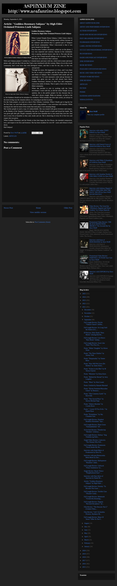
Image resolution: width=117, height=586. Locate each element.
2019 (84, 554)
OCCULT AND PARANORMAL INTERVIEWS (96, 50)
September (88, 320)
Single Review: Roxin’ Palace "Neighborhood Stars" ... (93, 472)
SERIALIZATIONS (86, 99)
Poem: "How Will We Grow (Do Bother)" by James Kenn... (94, 365)
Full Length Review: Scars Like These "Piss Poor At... (94, 344)
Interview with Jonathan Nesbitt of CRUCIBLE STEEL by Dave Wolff (101, 175)
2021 (84, 307)
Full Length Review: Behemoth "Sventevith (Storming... (94, 498)
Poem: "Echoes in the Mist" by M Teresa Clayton (95, 370)
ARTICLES (13, 136)
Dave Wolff (93, 111)
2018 (84, 557)
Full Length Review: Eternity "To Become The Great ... (95, 487)
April (86, 536)
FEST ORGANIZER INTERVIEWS (92, 38)
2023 (84, 300)
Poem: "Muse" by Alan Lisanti (94, 382)
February (87, 543)
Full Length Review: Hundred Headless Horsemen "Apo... (94, 420)
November (88, 313)
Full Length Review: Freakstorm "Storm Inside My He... (94, 446)
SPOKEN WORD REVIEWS (89, 77)
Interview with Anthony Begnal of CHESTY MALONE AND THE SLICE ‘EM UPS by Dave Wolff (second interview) (101, 191)
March (86, 540)
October (87, 316)
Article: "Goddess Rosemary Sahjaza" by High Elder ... (93, 482)
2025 (84, 294)
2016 (84, 564)
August (86, 523)
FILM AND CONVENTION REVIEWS (93, 69)
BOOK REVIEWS (86, 65)
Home (38, 208)
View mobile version (38, 212)
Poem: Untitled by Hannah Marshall (96, 385)
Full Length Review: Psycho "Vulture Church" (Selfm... (93, 323)
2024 (84, 297)
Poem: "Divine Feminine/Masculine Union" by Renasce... (96, 389)
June (86, 530)
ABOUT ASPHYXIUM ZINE (90, 23)
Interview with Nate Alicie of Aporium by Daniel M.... (93, 477)
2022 (84, 303)
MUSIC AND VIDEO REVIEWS (91, 73)
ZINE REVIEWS (85, 80)
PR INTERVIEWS (86, 54)
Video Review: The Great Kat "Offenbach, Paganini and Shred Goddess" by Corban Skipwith (100, 208)
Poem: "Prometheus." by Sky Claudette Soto (93, 415)
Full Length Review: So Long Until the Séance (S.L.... (95, 328)
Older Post (68, 208)
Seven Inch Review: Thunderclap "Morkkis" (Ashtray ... (95, 431)
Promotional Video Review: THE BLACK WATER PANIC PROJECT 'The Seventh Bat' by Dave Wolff (100, 225)
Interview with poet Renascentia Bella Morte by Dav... (94, 456)
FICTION (83, 88)
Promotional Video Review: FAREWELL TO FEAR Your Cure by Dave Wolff (101, 258)
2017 (84, 560)
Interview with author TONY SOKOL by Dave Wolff (99, 131)
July (85, 527)
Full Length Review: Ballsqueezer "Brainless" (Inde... (95, 461)
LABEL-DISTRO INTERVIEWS (91, 46)
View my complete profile (95, 115)
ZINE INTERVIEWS (87, 61)
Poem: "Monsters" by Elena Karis (95, 374)
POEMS (82, 92)
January (87, 546)
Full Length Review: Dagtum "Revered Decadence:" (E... (94, 503)
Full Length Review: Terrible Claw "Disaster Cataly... (95, 492)
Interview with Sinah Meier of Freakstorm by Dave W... (94, 451)
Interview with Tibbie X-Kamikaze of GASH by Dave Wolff (101, 161)
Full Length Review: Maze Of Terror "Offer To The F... (94, 518)
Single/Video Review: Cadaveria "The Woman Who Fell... (94, 441)
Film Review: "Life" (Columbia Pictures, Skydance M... (94, 513)
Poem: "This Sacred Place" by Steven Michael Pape (94, 400)
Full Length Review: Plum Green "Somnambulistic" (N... (95, 426)
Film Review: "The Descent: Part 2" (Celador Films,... (96, 508)
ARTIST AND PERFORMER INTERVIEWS (95, 27)
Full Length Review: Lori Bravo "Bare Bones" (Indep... (94, 339)
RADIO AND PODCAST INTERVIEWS (93, 57)
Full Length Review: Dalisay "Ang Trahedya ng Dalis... (95, 436)
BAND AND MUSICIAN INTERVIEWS (93, 34)
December (87, 310)
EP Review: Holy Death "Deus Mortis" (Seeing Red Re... (94, 334)
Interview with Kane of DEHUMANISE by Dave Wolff (100, 241)
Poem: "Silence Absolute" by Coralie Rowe (93, 405)
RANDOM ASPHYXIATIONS (90, 96)
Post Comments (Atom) (42, 222)
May (86, 533)
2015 (84, 567)
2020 (84, 550)
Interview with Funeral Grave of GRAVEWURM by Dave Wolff (100, 145)
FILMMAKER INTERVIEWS (90, 42)
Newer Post (8, 208)
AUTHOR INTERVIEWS (88, 31)
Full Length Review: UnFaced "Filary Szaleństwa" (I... (94, 467)
